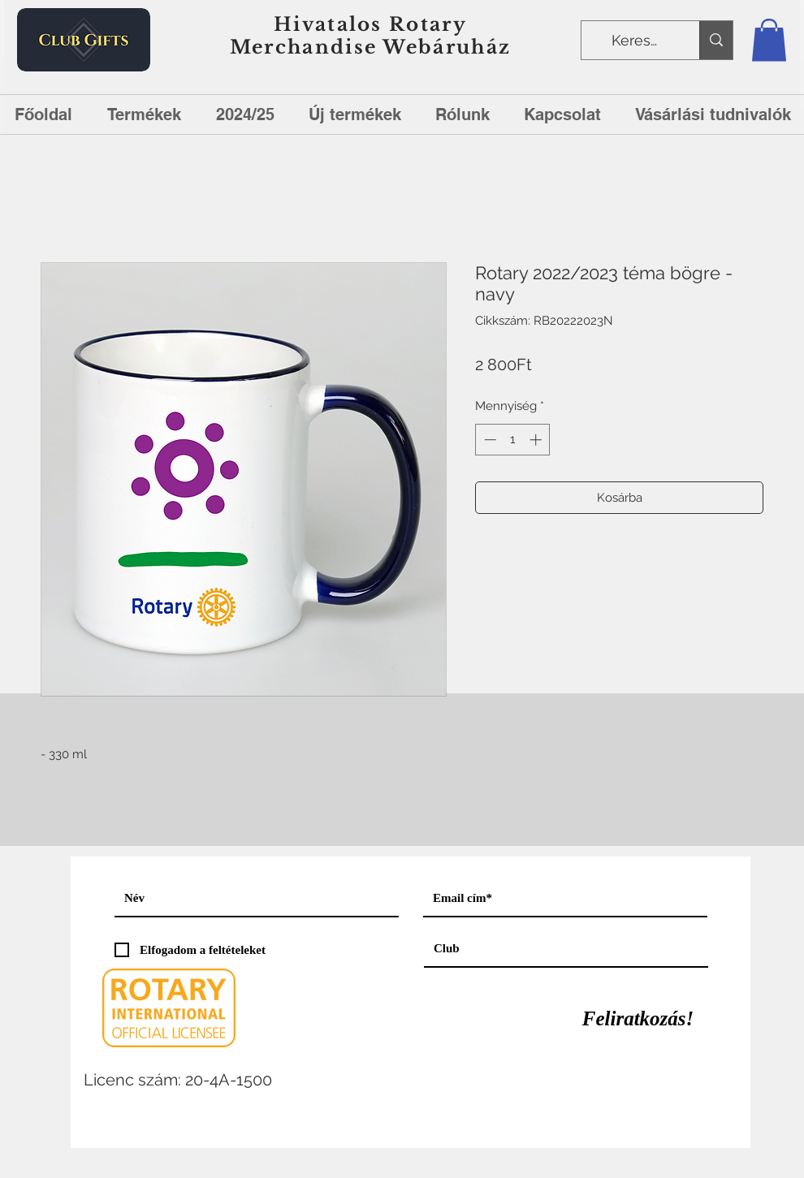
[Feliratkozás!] (638, 1018)
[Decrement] (488, 440)
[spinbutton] (512, 440)
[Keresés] (638, 40)
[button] (769, 40)
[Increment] (537, 440)
